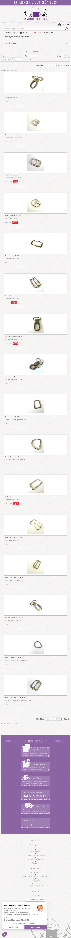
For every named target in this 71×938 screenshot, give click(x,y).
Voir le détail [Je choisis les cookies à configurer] (13, 927)
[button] (4, 934)
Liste (69, 56)
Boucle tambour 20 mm (13, 135)
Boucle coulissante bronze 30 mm (15, 697)
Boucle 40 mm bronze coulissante (13, 296)
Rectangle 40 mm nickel (13, 497)
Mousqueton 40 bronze (13, 95)
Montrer (27, 56)
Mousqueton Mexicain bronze (15, 377)
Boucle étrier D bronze (13, 657)
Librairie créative (35, 880)
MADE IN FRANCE (35, 872)
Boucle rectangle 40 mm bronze (13, 256)
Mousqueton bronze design (14, 617)
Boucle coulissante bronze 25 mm (15, 577)
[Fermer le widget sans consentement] (35, 900)
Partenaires (35, 863)
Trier (2, 56)
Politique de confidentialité (35, 859)
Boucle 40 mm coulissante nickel (14, 537)
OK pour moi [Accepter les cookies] (35, 927)
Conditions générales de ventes (35, 855)
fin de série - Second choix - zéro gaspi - (35, 876)
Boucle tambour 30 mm (13, 175)
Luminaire (35, 884)
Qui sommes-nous (35, 844)
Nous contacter (35, 896)
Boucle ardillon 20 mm (13, 215)
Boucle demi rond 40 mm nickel (14, 457)
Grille (65, 56)
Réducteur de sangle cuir (35, 886)
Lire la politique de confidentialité (16, 920)
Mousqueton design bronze (14, 336)
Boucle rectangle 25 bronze (14, 417)
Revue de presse (35, 852)
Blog (35, 848)
